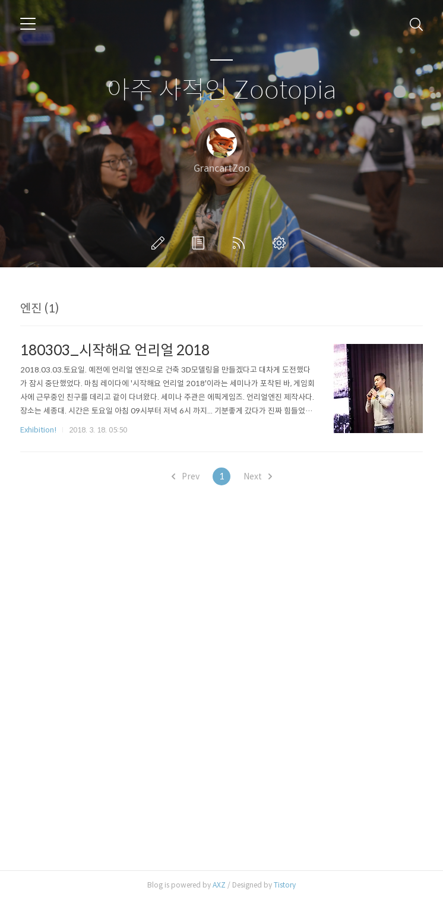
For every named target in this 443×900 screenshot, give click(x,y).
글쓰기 (160, 243)
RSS (241, 243)
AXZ (219, 884)
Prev (186, 476)
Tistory (285, 884)
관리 (281, 243)
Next (257, 476)
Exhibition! (38, 430)
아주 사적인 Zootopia (222, 90)
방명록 (200, 243)
